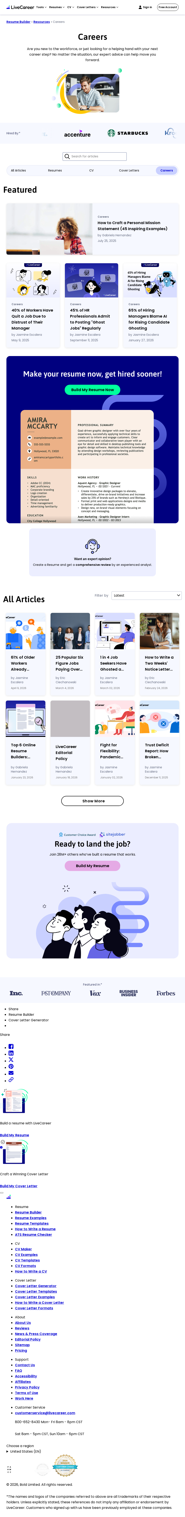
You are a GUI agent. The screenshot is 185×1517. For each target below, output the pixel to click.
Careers (166, 170)
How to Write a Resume (35, 1229)
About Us (23, 1322)
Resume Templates (32, 1223)
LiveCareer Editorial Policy (66, 752)
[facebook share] (11, 1047)
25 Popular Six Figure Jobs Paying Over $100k (69, 663)
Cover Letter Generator (36, 1285)
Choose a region (20, 1445)
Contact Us (25, 1365)
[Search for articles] (95, 156)
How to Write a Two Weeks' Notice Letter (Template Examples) (159, 663)
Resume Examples (30, 1217)
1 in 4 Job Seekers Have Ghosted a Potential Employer (113, 663)
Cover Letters (129, 170)
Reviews (22, 1328)
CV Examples (26, 1254)
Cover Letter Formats (34, 1308)
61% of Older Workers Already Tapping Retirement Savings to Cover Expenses (23, 663)
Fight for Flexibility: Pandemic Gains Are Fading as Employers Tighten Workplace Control (110, 751)
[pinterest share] (11, 1067)
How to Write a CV (31, 1271)
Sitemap (22, 1345)
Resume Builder (18, 22)
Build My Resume (92, 865)
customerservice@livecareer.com (45, 1413)
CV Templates (27, 1260)
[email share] (11, 1074)
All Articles (18, 170)
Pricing (21, 1350)
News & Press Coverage (36, 1333)
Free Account (168, 7)
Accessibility (26, 1376)
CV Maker (23, 1249)
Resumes (55, 170)
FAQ (18, 1370)
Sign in (147, 7)
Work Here (24, 1398)
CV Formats (25, 1265)
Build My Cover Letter (18, 1186)
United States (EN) (25, 1451)
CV (91, 170)
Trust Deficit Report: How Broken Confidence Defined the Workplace (157, 751)
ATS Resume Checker (33, 1234)
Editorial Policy (28, 1339)
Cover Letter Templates (36, 1291)
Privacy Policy (27, 1387)
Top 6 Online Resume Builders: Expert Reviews (25, 751)
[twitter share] (11, 1061)
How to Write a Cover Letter (39, 1302)
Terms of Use (26, 1392)
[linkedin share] (11, 1054)
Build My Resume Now (92, 389)
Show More (93, 801)
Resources (41, 22)
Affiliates (23, 1381)
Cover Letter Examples (35, 1297)
